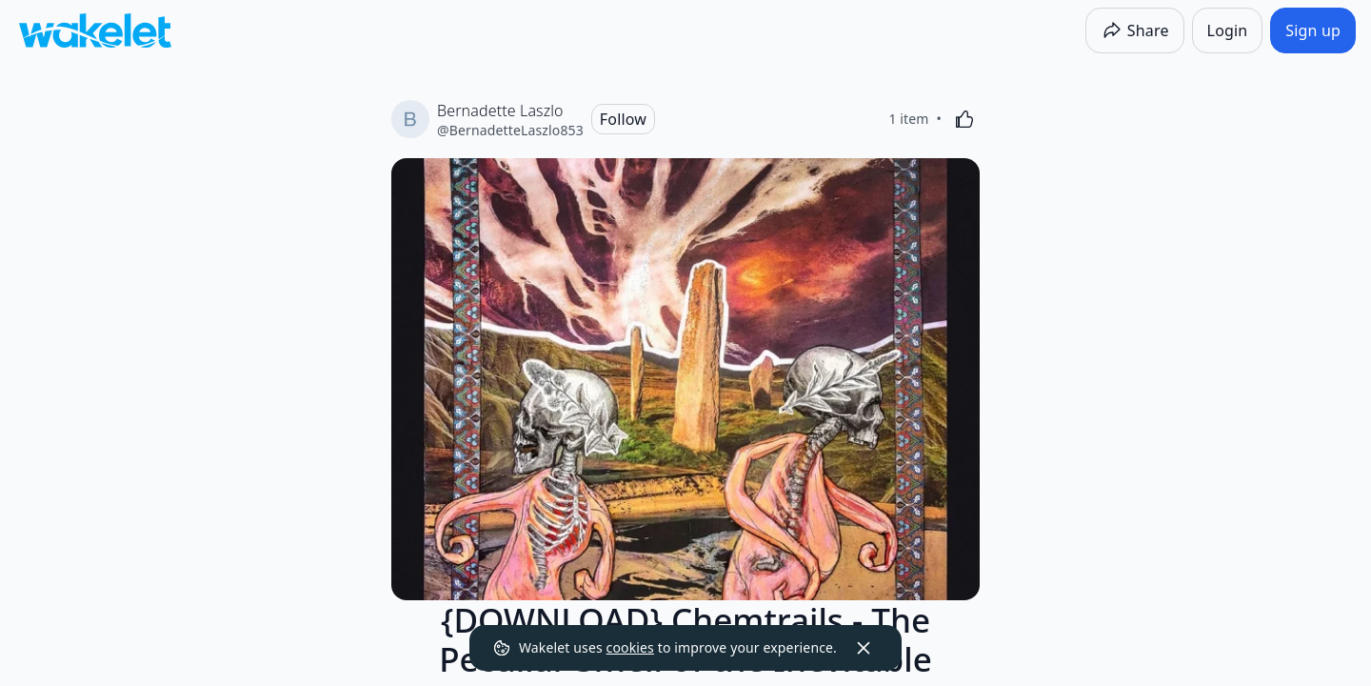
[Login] (1227, 30)
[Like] (964, 119)
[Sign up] (1313, 30)
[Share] (1134, 30)
